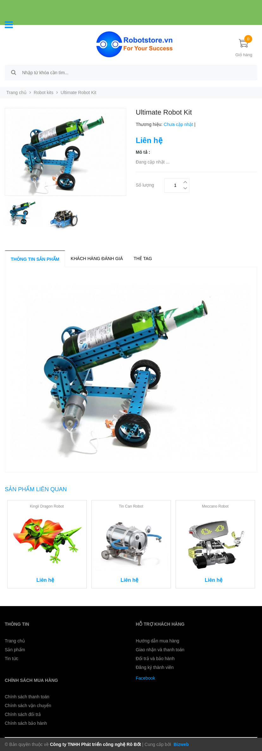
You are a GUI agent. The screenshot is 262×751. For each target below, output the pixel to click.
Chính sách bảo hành (26, 723)
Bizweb (180, 744)
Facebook (145, 678)
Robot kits (43, 92)
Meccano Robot (215, 506)
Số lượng (145, 184)
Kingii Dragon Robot (47, 506)
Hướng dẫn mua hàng (157, 640)
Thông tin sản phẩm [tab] (35, 259)
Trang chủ (16, 92)
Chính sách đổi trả (23, 714)
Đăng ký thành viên (155, 667)
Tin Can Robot (131, 506)
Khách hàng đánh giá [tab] (97, 258)
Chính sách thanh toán (27, 696)
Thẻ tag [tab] (143, 258)
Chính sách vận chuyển (28, 705)
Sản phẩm (15, 649)
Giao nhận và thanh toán (160, 649)
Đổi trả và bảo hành (155, 658)
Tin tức (11, 658)
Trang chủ (15, 640)
